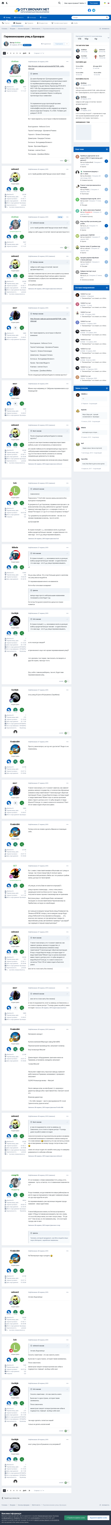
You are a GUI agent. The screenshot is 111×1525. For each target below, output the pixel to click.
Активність (20, 17)
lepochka (84, 459)
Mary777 (102, 56)
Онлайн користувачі (60, 23)
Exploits (84, 410)
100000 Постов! (85, 294)
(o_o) (86, 226)
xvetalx (61, 681)
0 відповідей (93, 403)
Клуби (75, 23)
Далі (24, 53)
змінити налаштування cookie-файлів (46, 1520)
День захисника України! (92, 210)
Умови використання (45, 1516)
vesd (86, 201)
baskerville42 (89, 162)
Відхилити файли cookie (98, 1518)
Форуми (18, 23)
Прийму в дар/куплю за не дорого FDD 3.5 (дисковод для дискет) (91, 158)
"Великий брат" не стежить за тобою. (94, 298)
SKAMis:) (83, 296)
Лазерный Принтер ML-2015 (90, 198)
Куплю (84, 166)
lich (15, 483)
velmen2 (15, 169)
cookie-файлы (35, 1518)
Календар (32, 17)
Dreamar (83, 323)
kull (82, 443)
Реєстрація (94, 3)
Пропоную (85, 194)
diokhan (84, 49)
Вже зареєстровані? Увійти (75, 3)
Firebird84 (15, 742)
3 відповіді (95, 437)
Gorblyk (14, 613)
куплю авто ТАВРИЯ (87, 235)
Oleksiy (82, 378)
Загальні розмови (88, 280)
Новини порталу (87, 180)
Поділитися (46, 44)
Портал (7, 23)
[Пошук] (83, 17)
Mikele (15, 547)
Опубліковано (38, 61)
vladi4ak (83, 305)
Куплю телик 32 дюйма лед (90, 246)
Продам (84, 205)
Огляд (8, 18)
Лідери (44, 17)
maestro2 (88, 237)
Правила (30, 23)
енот (15, 308)
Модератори (43, 23)
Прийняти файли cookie (76, 1518)
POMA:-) (87, 189)
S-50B (82, 314)
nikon (61, 160)
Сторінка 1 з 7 (39, 53)
